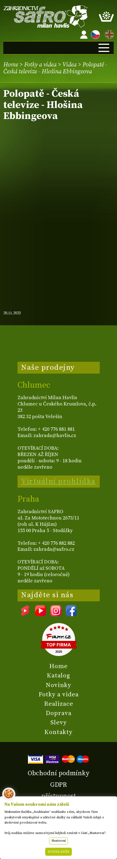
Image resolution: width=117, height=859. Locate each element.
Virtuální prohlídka (58, 481)
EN (108, 33)
